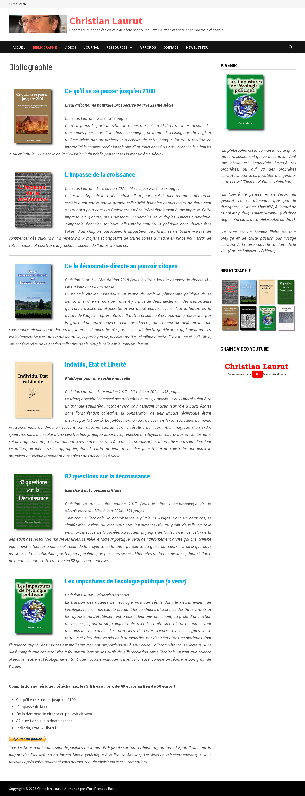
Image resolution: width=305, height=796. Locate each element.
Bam (111, 788)
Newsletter (197, 47)
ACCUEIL (19, 47)
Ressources (116, 47)
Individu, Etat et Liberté (95, 364)
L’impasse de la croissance (100, 174)
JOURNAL (91, 47)
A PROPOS (148, 47)
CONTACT (171, 47)
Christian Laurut (105, 20)
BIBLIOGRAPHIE (45, 47)
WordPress (94, 788)
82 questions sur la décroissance (107, 476)
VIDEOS (70, 47)
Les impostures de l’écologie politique (126, 581)
